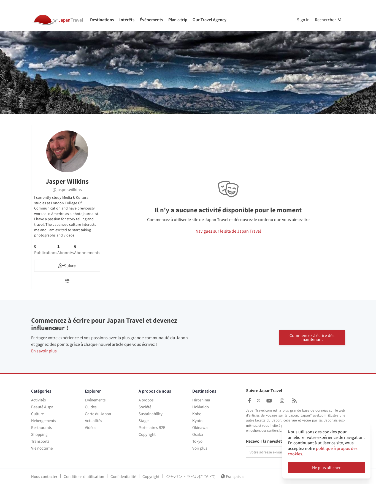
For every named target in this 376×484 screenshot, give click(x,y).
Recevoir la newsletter (267, 441)
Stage (143, 420)
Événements (151, 19)
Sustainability (151, 413)
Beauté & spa (42, 406)
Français (232, 476)
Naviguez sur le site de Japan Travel (228, 231)
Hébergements (43, 420)
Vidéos (90, 427)
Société (145, 406)
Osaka (197, 434)
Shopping (39, 434)
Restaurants (41, 427)
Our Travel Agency (209, 19)
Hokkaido (200, 406)
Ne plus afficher (326, 467)
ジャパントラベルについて (190, 476)
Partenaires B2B (152, 427)
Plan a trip (177, 19)
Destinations (102, 19)
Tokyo (197, 441)
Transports (40, 441)
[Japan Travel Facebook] (249, 401)
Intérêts (126, 19)
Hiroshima (201, 400)
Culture (37, 413)
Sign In (303, 19)
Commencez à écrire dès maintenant (312, 337)
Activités (38, 400)
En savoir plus (44, 351)
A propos (146, 400)
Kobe (196, 413)
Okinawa (200, 427)
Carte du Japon (98, 413)
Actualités (93, 420)
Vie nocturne (42, 448)
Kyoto (197, 420)
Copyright (147, 434)
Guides (90, 406)
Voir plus (199, 448)
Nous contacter (44, 476)
